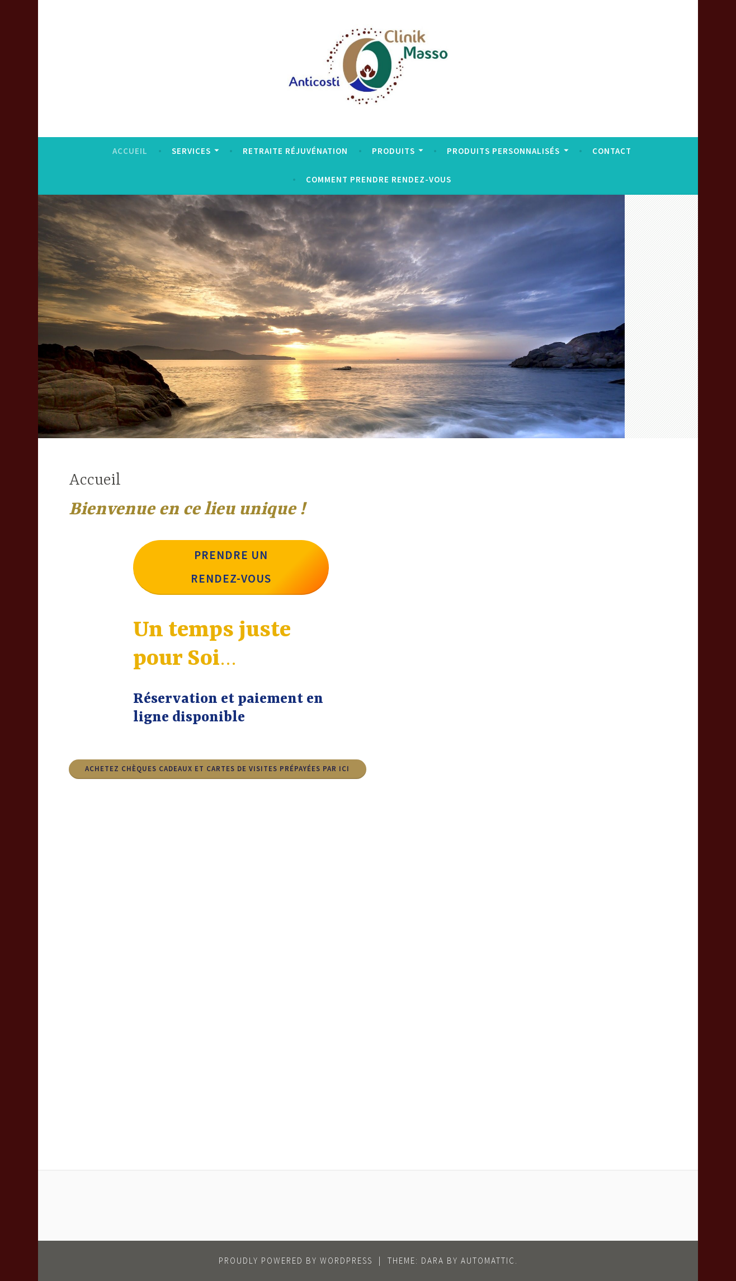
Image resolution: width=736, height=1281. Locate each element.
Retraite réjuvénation (295, 151)
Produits (393, 151)
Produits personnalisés (503, 151)
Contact (611, 151)
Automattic (488, 1260)
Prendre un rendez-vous (231, 566)
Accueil (130, 151)
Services (191, 151)
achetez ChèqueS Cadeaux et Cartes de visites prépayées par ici (217, 768)
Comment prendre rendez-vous (378, 179)
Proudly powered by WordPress (295, 1260)
